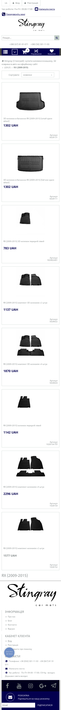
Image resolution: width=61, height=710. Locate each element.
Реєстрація (11, 645)
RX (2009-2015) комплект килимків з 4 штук (23, 487)
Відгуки (10, 628)
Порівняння (36, 52)
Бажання (51, 52)
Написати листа (47, 9)
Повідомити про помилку (18, 649)
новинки (27, 74)
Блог (8, 620)
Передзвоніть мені (15, 14)
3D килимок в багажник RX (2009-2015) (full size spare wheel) (28, 181)
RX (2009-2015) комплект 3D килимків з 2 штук (25, 302)
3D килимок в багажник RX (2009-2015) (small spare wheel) (27, 119)
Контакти (11, 624)
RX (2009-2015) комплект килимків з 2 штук (23, 548)
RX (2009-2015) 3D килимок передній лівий (23, 241)
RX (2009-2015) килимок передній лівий (22, 425)
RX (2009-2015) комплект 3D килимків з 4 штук (25, 364)
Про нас (10, 616)
